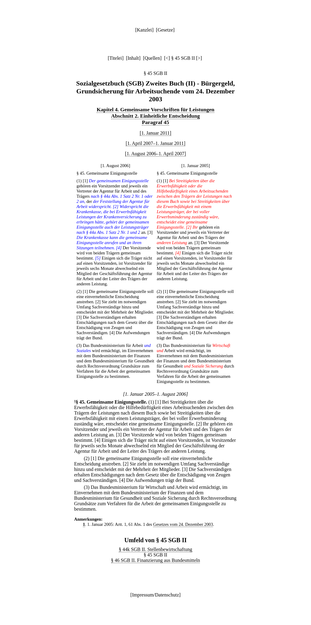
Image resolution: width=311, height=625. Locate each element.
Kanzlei (144, 29)
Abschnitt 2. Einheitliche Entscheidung (155, 116)
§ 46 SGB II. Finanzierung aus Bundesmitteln (155, 560)
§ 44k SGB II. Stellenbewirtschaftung (155, 549)
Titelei (115, 58)
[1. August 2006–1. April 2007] (155, 153)
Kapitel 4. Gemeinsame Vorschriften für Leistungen (155, 109)
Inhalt (133, 58)
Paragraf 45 (155, 122)
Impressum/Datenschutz (155, 594)
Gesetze (165, 29)
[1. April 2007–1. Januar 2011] (156, 143)
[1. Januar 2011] (155, 133)
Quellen (152, 58)
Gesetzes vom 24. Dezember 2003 (183, 524)
